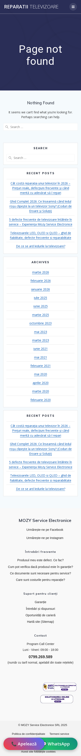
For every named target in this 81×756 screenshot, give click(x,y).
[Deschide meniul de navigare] (73, 7)
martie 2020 (40, 391)
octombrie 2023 (40, 323)
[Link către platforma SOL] (56, 699)
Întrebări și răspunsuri (40, 608)
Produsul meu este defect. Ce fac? (40, 560)
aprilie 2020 (41, 383)
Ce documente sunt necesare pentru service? (40, 573)
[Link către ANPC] (60, 687)
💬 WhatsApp (55, 744)
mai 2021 (40, 357)
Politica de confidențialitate (28, 733)
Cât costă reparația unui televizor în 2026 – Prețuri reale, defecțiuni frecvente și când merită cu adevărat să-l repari (40, 188)
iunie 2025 (40, 306)
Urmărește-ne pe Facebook (44, 529)
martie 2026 (40, 272)
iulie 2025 (40, 298)
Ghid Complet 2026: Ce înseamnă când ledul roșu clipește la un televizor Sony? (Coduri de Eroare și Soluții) (41, 206)
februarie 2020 (40, 400)
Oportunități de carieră (40, 615)
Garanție (40, 602)
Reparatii (31, 6)
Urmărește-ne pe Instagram (44, 538)
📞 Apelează (24, 744)
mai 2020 (40, 374)
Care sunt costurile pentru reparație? (40, 580)
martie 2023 (40, 340)
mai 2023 (40, 332)
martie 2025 (40, 315)
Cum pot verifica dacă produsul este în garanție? (40, 567)
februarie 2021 (40, 366)
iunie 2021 (40, 349)
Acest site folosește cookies (38, 751)
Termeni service (59, 733)
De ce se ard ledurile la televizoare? (40, 246)
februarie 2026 (40, 281)
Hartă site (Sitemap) (40, 621)
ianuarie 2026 (40, 289)
